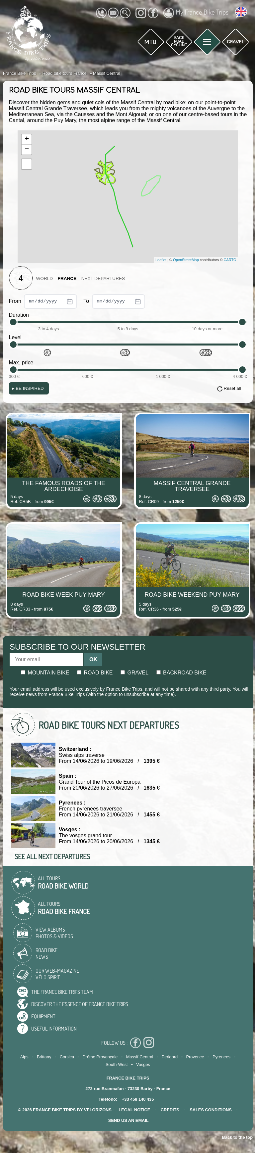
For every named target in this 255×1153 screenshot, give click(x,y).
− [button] (27, 150)
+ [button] (27, 139)
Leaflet (160, 260)
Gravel (134, 672)
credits (170, 1109)
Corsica (67, 1056)
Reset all (232, 388)
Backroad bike (181, 672)
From (43, 301)
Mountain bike (45, 672)
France (67, 278)
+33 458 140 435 (138, 1099)
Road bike (95, 672)
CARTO (230, 260)
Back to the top (237, 1137)
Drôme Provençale (100, 1056)
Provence (195, 1056)
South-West (117, 1064)
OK (93, 659)
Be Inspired (28, 388)
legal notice (134, 1109)
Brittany (44, 1056)
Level (15, 337)
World (44, 278)
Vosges (143, 1064)
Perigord (170, 1056)
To (114, 301)
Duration (19, 315)
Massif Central (139, 1056)
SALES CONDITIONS (211, 1109)
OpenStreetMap (186, 260)
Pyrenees (221, 1056)
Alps (24, 1056)
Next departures (103, 278)
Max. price (21, 362)
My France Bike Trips (195, 13)
